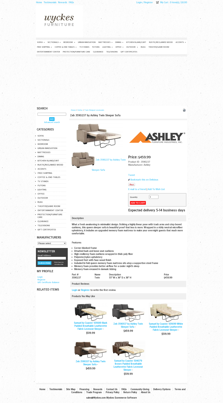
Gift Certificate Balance (48, 282)
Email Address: (44, 255)
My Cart (164, 2)
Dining (119, 42)
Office (119, 47)
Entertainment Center (48, 51)
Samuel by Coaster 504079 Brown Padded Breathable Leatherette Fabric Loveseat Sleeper (128, 365)
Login (139, 2)
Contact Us (111, 389)
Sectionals (54, 42)
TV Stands (84, 47)
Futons (96, 47)
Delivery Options (162, 389)
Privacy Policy (112, 392)
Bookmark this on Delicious (144, 179)
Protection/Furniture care (76, 51)
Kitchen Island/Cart (136, 42)
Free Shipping (44, 47)
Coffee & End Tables (66, 47)
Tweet (131, 175)
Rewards (62, 2)
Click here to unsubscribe (58, 263)
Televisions (112, 51)
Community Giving (140, 389)
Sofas (41, 42)
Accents (181, 42)
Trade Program (94, 392)
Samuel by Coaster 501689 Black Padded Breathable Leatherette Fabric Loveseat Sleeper (90, 326)
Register (148, 2)
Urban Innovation (87, 42)
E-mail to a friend (137, 189)
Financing (84, 389)
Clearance (98, 51)
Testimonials (50, 2)
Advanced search (52, 122)
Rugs (143, 47)
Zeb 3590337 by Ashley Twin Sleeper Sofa (90, 363)
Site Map (70, 389)
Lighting (107, 47)
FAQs (71, 2)
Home (39, 2)
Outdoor (132, 47)
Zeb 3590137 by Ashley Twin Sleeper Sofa (128, 325)
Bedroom (69, 42)
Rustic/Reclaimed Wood (161, 42)
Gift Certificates (129, 51)
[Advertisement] (111, 80)
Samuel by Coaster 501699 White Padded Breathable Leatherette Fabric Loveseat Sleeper (166, 326)
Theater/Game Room (158, 47)
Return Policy (130, 392)
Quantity (133, 197)
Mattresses (105, 42)
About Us (145, 392)
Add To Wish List (156, 189)
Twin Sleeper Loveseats (94, 110)
